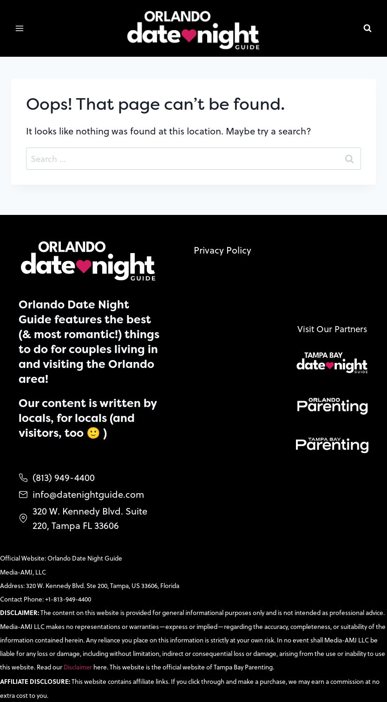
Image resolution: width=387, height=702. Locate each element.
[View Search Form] (367, 28)
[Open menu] (19, 28)
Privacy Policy (222, 242)
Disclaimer (79, 666)
